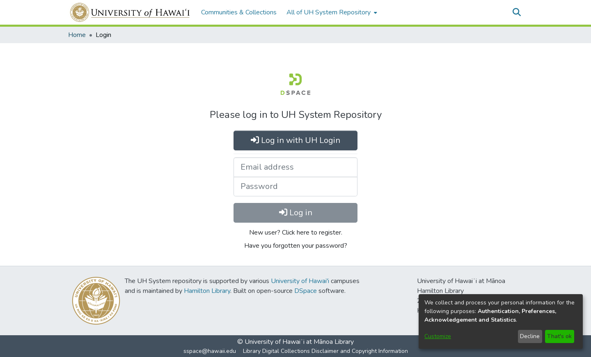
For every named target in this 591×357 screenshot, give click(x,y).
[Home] (130, 12)
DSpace (305, 290)
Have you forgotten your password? (295, 245)
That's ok (559, 336)
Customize (437, 336)
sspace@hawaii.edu (209, 351)
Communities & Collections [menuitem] (239, 12)
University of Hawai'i (300, 281)
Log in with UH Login (295, 140)
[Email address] (295, 167)
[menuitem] (331, 12)
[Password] (295, 186)
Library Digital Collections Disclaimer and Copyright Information (325, 351)
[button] (516, 12)
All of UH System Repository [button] (328, 12)
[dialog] (501, 321)
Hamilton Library (207, 290)
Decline (530, 336)
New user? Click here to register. (295, 232)
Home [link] (77, 34)
